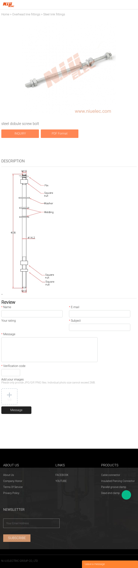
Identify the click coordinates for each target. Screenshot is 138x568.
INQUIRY (20, 133)
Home (5, 14)
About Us (8, 475)
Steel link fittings (54, 14)
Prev (6, 68)
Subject (75, 321)
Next (132, 68)
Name (6, 307)
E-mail (74, 307)
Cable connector (110, 475)
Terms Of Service (13, 487)
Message (8, 335)
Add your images (48, 381)
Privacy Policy (11, 493)
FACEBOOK (61, 475)
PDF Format (59, 133)
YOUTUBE (61, 481)
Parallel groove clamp (113, 487)
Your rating (8, 321)
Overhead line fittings (26, 14)
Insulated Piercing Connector (118, 481)
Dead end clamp (110, 493)
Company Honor (12, 481)
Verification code (13, 366)
